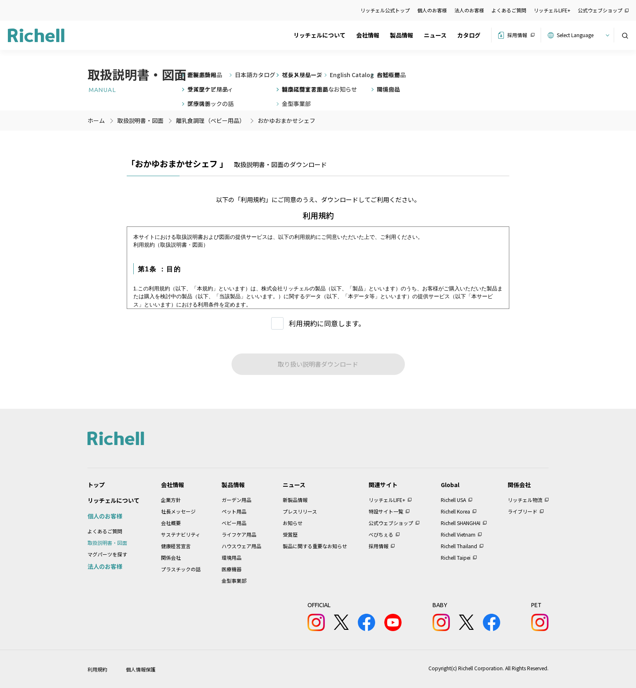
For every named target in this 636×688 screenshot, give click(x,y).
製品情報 (401, 35)
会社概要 (171, 522)
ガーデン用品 (236, 499)
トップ (96, 485)
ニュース (435, 35)
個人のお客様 (432, 10)
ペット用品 (234, 511)
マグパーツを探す (107, 554)
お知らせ (293, 522)
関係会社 (171, 557)
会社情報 (367, 35)
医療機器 (231, 569)
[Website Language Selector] (581, 35)
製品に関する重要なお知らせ (315, 545)
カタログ (468, 35)
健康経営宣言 (176, 545)
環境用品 (231, 557)
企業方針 (171, 499)
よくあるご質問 (509, 10)
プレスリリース (300, 511)
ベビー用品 (234, 522)
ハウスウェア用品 (241, 545)
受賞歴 (290, 534)
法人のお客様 (469, 10)
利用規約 (97, 669)
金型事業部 (234, 580)
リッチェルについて (319, 35)
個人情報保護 (141, 669)
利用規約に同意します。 (327, 323)
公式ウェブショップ (600, 10)
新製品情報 (295, 499)
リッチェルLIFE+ (552, 10)
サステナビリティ (180, 534)
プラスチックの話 (181, 569)
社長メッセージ (178, 511)
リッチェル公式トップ (385, 10)
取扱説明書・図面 (107, 542)
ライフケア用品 (239, 534)
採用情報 (517, 34)
